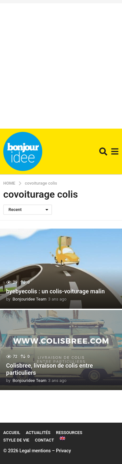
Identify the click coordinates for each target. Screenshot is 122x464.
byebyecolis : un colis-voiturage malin (55, 291)
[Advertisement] (61, 64)
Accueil (11, 432)
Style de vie (16, 440)
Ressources (69, 432)
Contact (44, 440)
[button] (103, 151)
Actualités (38, 432)
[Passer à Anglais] (62, 438)
